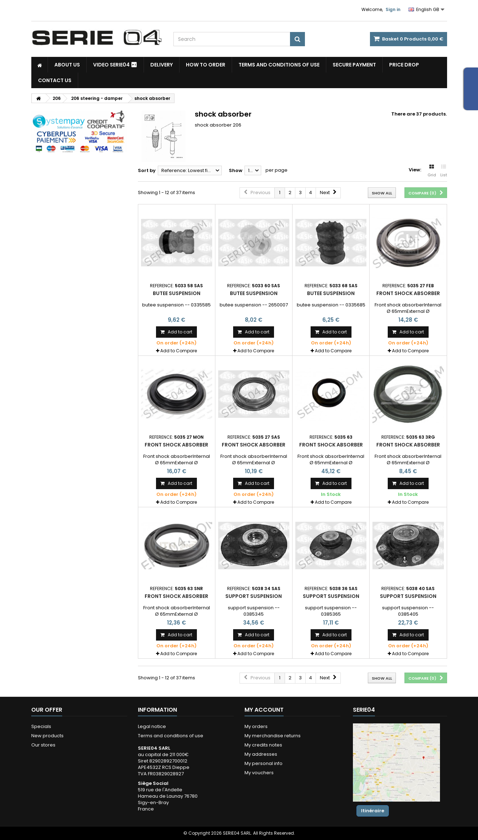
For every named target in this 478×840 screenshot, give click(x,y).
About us (67, 64)
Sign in (393, 9)
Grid (432, 171)
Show (235, 170)
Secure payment (354, 64)
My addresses (261, 754)
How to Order (205, 64)
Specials (41, 726)
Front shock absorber (408, 293)
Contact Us (54, 80)
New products (47, 735)
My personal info (264, 763)
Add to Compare (178, 351)
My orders (256, 726)
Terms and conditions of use (278, 64)
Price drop (404, 64)
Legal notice (152, 726)
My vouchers (259, 772)
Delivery (161, 64)
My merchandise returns (273, 735)
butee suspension (176, 293)
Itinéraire (372, 810)
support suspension (253, 596)
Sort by (147, 170)
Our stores (43, 745)
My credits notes (263, 745)
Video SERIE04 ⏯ (115, 64)
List (443, 171)
